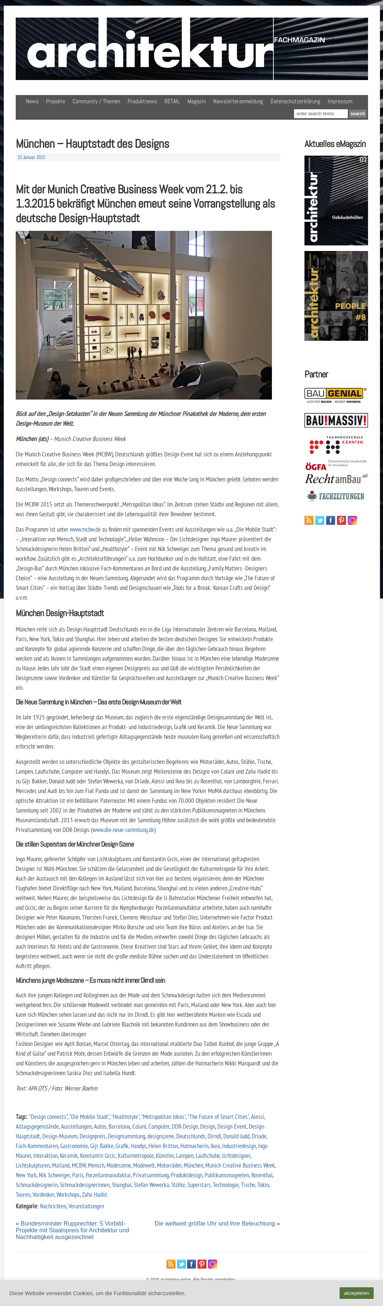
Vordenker (43, 1194)
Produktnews (142, 101)
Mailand (61, 1165)
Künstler (165, 1155)
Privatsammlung (151, 1175)
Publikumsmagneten (227, 1175)
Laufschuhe (208, 1155)
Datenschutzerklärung (295, 101)
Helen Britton (163, 1145)
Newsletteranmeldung (238, 101)
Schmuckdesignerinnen (85, 1184)
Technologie (226, 1184)
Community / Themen (96, 101)
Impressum (340, 101)
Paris (77, 1175)
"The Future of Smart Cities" (218, 1116)
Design (207, 1126)
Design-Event (231, 1126)
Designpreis (92, 1136)
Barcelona (119, 1126)
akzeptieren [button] (356, 1293)
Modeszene (119, 1165)
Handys (138, 1145)
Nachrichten (53, 1206)
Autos (100, 1126)
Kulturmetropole (136, 1155)
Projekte (55, 101)
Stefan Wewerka (151, 1184)
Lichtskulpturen (33, 1165)
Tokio (263, 1184)
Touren (23, 1194)
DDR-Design (185, 1126)
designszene (160, 1136)
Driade (259, 1136)
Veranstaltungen (86, 1206)
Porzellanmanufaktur (108, 1175)
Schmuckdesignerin (37, 1184)
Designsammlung (126, 1136)
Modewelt (144, 1165)
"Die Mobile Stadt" (89, 1116)
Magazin (196, 101)
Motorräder (169, 1165)
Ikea (215, 1145)
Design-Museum (59, 1136)
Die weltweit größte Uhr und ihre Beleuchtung (214, 1223)
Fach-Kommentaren (37, 1145)
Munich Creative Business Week (240, 1165)
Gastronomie (74, 1145)
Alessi (257, 1116)
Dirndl (214, 1136)
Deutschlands (190, 1136)
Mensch (96, 1165)
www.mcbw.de (85, 529)
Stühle (178, 1184)
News (32, 101)
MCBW (79, 1165)
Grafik (122, 1145)
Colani (139, 1126)
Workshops (68, 1194)
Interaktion (45, 1155)
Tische (248, 1184)
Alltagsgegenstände (37, 1126)
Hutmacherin (194, 1145)
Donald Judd (236, 1136)
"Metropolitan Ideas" (163, 1116)
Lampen (184, 1155)
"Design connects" (48, 1116)
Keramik (69, 1155)
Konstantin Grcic (98, 1155)
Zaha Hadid (94, 1194)
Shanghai (122, 1184)
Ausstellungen (76, 1126)
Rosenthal (262, 1175)
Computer (158, 1126)
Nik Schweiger (54, 1175)
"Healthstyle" (125, 1116)
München (193, 1165)
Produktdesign (186, 1175)
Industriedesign (239, 1145)
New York (26, 1175)
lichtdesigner (236, 1155)
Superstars (199, 1184)
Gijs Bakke (101, 1145)
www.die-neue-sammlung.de (123, 829)
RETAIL (172, 101)
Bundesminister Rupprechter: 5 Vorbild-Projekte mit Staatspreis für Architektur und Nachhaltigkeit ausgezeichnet (72, 1230)
